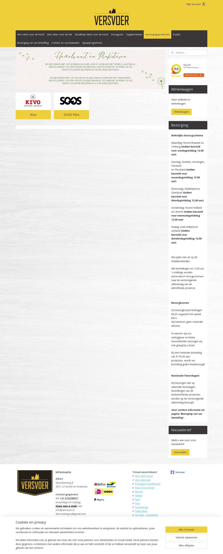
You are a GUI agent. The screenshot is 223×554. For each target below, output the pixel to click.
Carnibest (140, 522)
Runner (139, 491)
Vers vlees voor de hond (30, 34)
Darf (137, 499)
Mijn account (196, 4)
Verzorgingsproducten (157, 34)
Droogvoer (117, 34)
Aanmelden (180, 452)
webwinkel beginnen (116, 547)
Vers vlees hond (144, 476)
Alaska (138, 495)
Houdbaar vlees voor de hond (91, 34)
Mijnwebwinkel (147, 547)
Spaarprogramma (92, 42)
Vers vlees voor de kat (59, 34)
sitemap (96, 547)
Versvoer (178, 472)
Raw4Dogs (141, 519)
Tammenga (141, 507)
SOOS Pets (71, 115)
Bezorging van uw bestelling (33, 42)
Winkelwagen (181, 111)
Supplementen (134, 34)
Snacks (176, 34)
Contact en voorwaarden (65, 42)
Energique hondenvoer (147, 483)
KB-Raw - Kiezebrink (146, 515)
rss (103, 547)
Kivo (33, 115)
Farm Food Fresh (145, 487)
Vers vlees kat (143, 480)
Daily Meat (141, 511)
